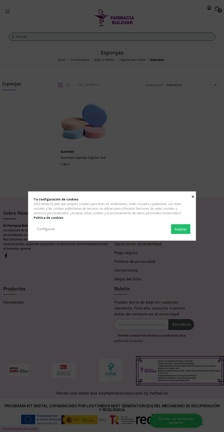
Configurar (46, 229)
